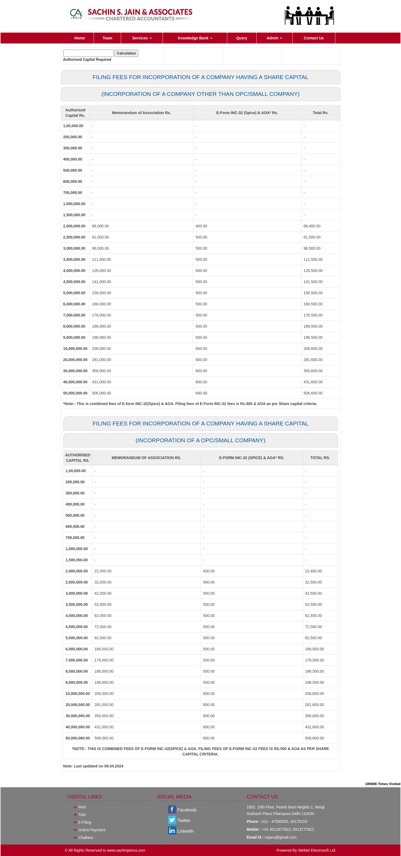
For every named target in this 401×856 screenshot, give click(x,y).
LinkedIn (186, 831)
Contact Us (314, 38)
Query (241, 38)
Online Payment (92, 830)
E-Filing (84, 822)
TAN (82, 815)
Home (79, 38)
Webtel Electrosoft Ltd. (317, 850)
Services (142, 38)
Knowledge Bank (195, 38)
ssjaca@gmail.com (281, 837)
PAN (82, 807)
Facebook (187, 810)
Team (107, 38)
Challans (85, 837)
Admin (274, 38)
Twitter (184, 820)
